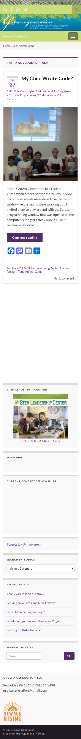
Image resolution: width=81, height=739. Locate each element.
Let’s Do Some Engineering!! (25, 612)
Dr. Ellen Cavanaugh (21, 91)
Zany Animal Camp (30, 271)
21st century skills (46, 91)
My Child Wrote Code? (47, 78)
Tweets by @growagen (23, 544)
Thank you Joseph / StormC (25, 594)
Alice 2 (16, 268)
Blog (60, 91)
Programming (28, 95)
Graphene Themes (33, 733)
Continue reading (24, 237)
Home (7, 45)
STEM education (46, 95)
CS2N (26, 268)
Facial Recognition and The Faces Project (34, 621)
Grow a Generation (17, 36)
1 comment (66, 278)
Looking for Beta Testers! (23, 630)
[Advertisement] (40, 332)
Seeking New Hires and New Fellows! (31, 603)
